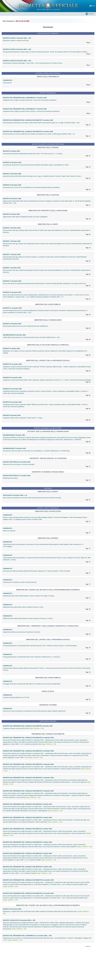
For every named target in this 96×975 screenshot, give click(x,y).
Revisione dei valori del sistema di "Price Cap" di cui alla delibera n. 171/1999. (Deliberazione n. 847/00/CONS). (47, 452)
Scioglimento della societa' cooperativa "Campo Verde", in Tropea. (47, 419)
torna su (88, 946)
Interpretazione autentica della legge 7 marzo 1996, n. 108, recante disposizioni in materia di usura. (47, 64)
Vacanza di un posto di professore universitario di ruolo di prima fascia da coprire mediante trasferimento (47, 712)
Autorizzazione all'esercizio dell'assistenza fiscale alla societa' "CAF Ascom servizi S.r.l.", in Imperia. (47, 155)
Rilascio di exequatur (47, 532)
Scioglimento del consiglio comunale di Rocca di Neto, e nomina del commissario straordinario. (47, 112)
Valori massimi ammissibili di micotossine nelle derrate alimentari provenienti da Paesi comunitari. (47, 499)
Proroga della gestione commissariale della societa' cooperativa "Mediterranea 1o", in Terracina (47, 658)
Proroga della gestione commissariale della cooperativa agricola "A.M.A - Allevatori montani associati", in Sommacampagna (47, 647)
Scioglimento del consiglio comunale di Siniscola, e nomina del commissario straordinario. (47, 101)
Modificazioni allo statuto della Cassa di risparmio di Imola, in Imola (47, 608)
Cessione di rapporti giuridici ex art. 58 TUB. (47, 699)
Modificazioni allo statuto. (47, 479)
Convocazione (47, 84)
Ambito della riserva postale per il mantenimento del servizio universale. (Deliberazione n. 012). (47, 338)
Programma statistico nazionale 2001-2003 (23, 728)
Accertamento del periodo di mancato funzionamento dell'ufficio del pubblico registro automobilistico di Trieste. (47, 166)
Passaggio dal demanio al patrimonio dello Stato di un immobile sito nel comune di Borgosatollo (47, 685)
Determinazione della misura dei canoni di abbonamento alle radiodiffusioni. (47, 327)
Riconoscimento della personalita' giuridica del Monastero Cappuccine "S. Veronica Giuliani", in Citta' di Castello (47, 572)
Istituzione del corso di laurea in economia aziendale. (47, 466)
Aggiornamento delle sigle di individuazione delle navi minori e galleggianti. (47, 218)
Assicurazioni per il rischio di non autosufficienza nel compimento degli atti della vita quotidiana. (47, 189)
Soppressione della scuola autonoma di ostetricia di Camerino (47, 633)
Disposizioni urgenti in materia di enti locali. (47, 42)
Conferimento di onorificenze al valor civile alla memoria (47, 583)
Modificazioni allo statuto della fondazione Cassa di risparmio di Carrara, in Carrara (47, 620)
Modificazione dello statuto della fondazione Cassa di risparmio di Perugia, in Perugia (47, 597)
